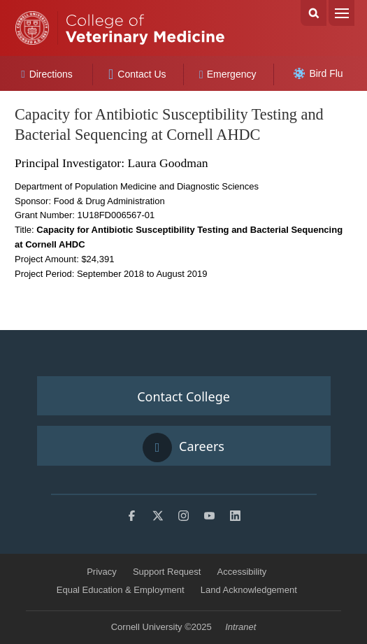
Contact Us (137, 74)
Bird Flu (318, 73)
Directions (47, 74)
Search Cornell (313, 13)
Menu (341, 13)
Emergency (228, 74)
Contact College (183, 396)
